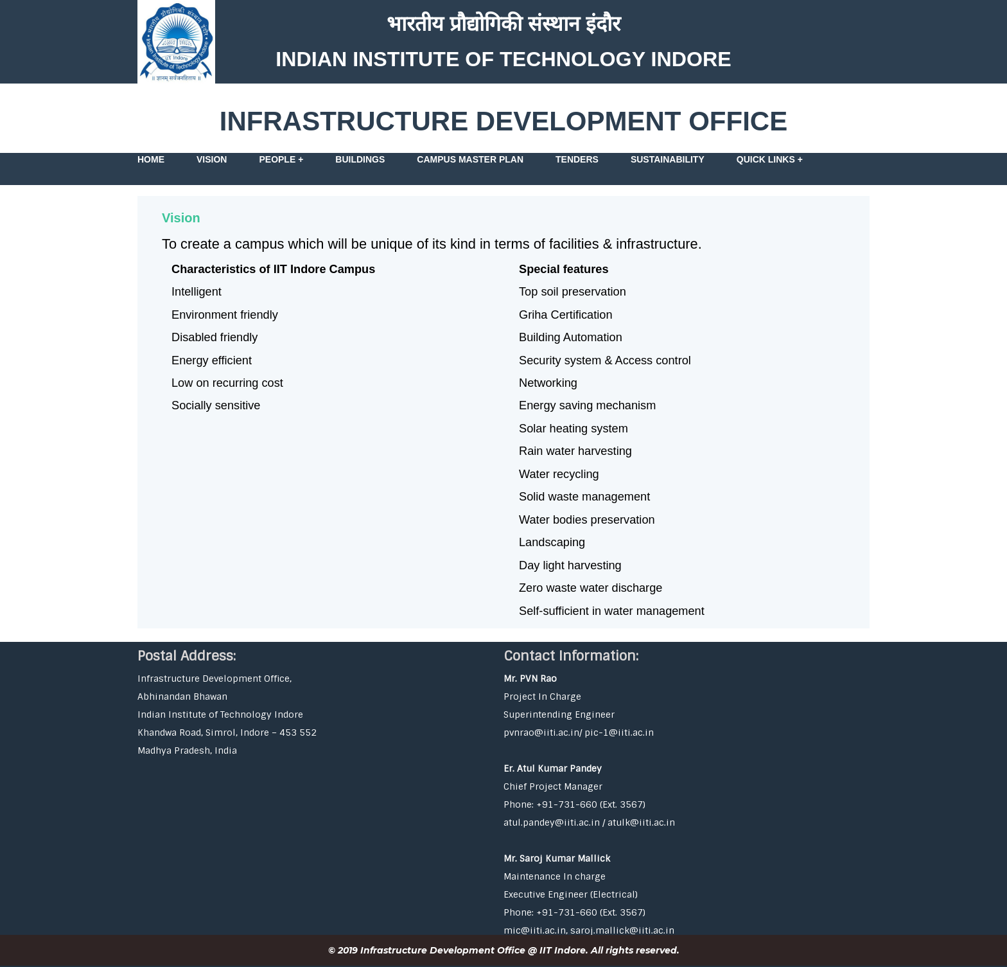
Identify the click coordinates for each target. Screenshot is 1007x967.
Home (150, 159)
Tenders (577, 159)
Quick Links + (770, 159)
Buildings (360, 159)
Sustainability (668, 159)
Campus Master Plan (470, 159)
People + (281, 159)
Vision (212, 159)
